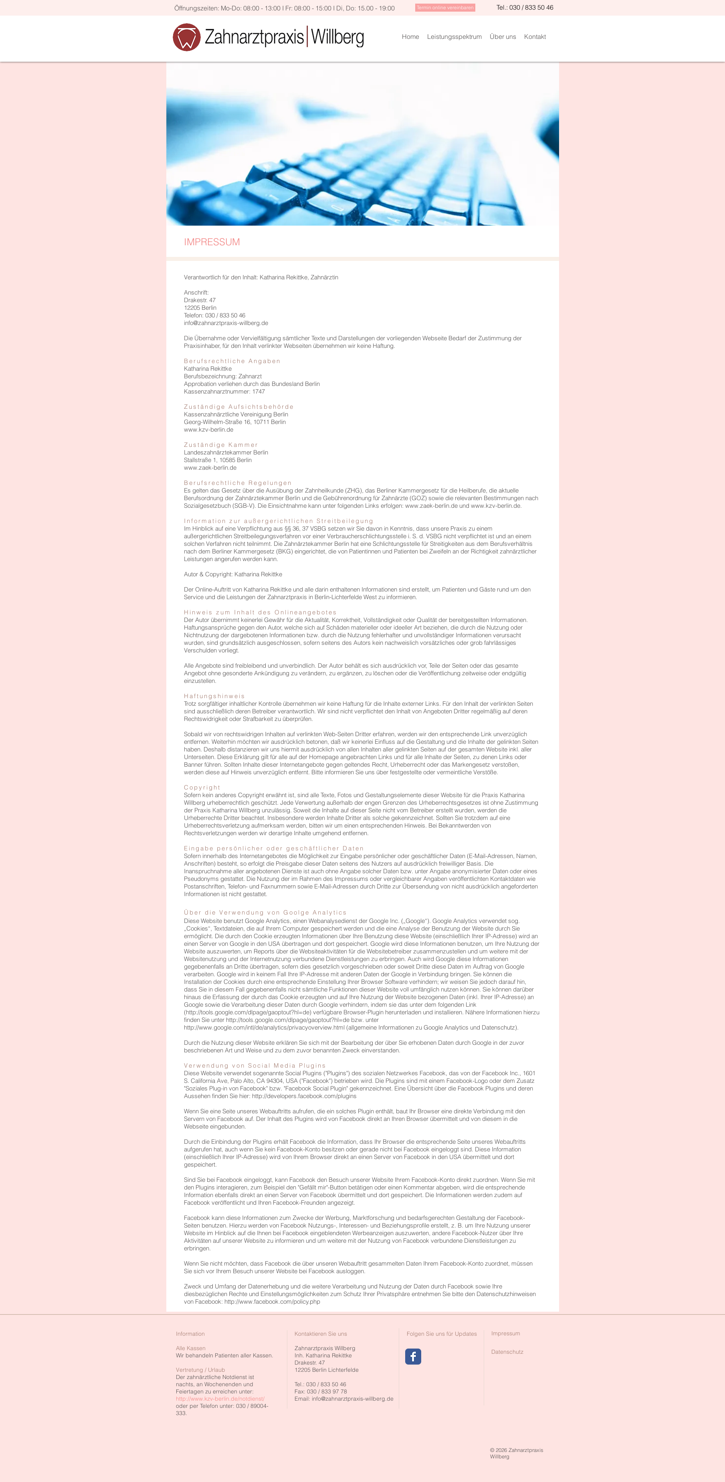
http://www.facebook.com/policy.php (272, 1301)
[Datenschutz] (507, 1352)
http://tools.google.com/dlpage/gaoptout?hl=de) (248, 1012)
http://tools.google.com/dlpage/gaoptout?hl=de (287, 1020)
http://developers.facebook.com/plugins (304, 1096)
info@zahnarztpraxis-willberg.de (353, 1398)
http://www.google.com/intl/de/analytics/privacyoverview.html (264, 1027)
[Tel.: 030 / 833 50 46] (525, 7)
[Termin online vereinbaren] (445, 8)
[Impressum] (505, 1333)
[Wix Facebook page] (413, 1357)
